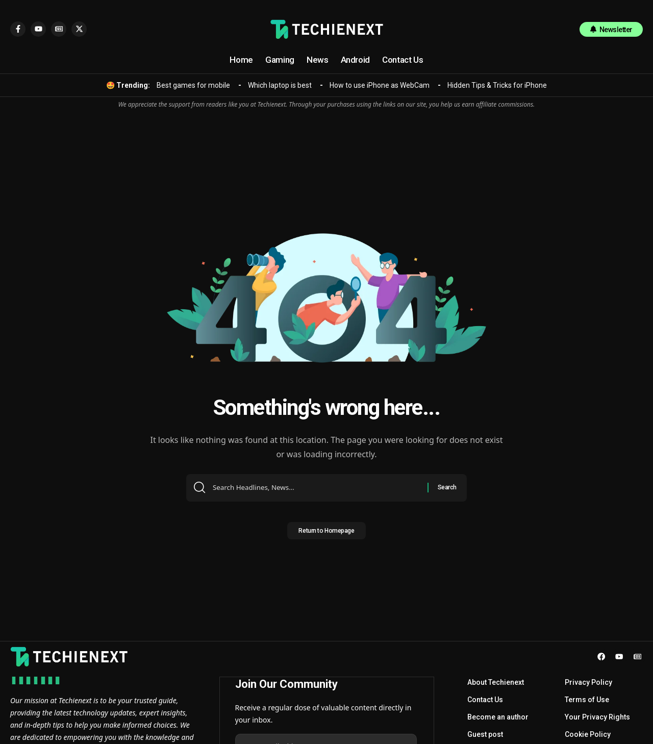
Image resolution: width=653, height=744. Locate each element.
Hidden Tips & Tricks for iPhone (497, 85)
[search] (562, 29)
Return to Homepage (326, 534)
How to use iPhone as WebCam (380, 85)
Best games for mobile (193, 85)
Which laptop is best (280, 85)
